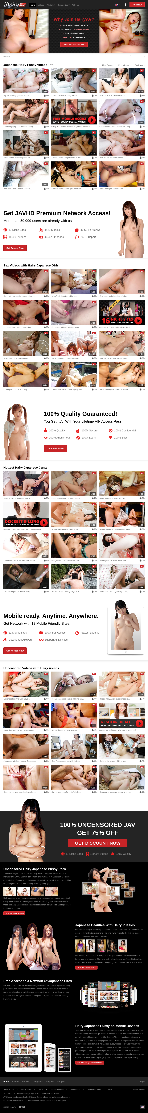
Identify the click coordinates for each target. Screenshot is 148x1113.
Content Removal (56, 1090)
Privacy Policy (26, 1090)
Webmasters (75, 1090)
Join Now (137, 5)
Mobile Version (137, 1090)
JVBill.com (7, 1097)
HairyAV (6, 57)
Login (142, 1081)
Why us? (50, 1081)
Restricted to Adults (22, 1107)
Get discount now (97, 843)
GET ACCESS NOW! (74, 44)
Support (61, 1081)
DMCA (40, 1090)
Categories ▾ (64, 5)
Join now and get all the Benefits (90, 1063)
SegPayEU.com (29, 1097)
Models (25, 1081)
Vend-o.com (17, 1097)
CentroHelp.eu (42, 1097)
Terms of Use (8, 1090)
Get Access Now (15, 248)
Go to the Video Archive (14, 913)
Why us (75, 5)
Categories (37, 1081)
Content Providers (94, 1090)
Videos (41, 5)
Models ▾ (51, 5)
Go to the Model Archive (86, 968)
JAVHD (110, 1090)
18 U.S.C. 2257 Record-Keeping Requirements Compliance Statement (31, 1093)
